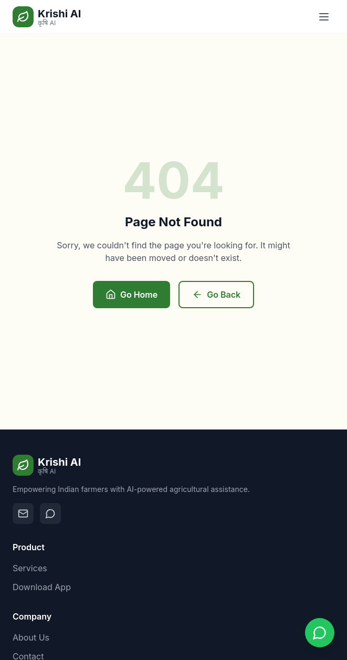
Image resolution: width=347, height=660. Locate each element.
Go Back (216, 294)
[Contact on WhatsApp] (50, 513)
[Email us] (23, 513)
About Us (31, 637)
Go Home (131, 294)
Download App (42, 587)
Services (30, 568)
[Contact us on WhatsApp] (319, 632)
